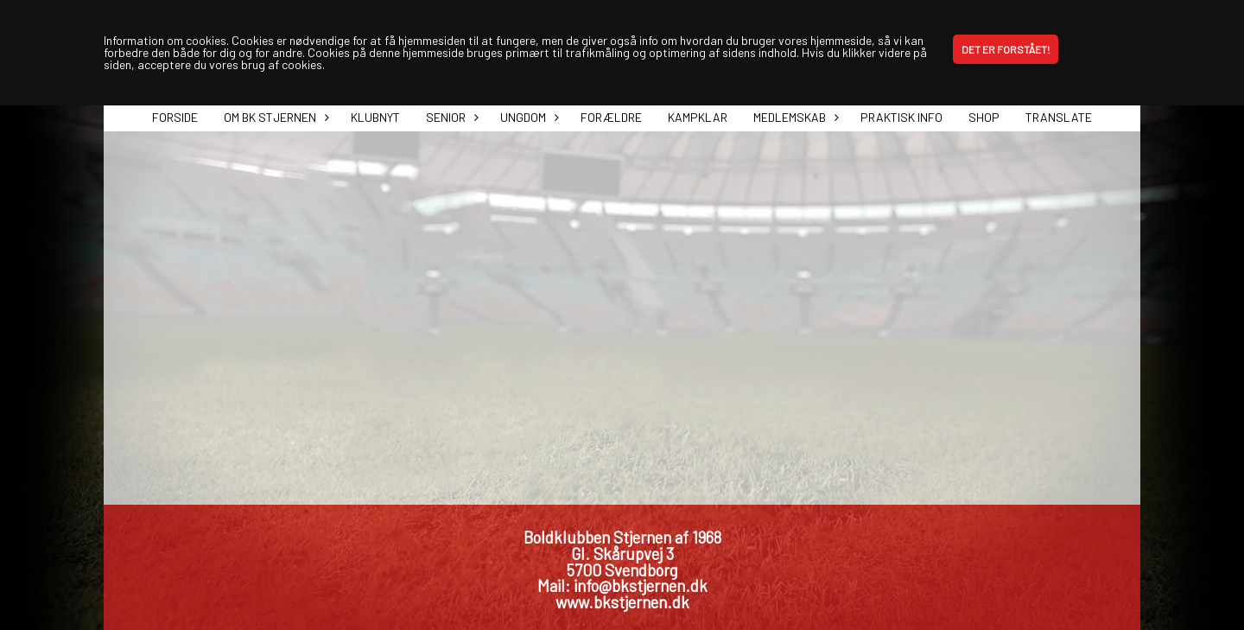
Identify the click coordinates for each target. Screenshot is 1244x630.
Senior (450, 117)
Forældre (611, 117)
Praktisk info (901, 117)
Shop (984, 117)
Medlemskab (794, 117)
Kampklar (697, 117)
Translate (1058, 117)
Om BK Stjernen (274, 117)
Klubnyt (375, 117)
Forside (175, 117)
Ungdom (527, 117)
